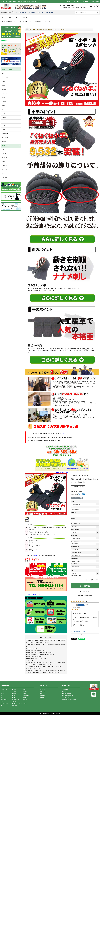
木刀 (3, 121)
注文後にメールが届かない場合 (69, 699)
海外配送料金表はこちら (61, 472)
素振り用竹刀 (5, 117)
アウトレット (4, 169)
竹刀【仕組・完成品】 (21, 12)
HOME (2, 21)
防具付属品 (4, 178)
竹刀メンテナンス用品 (7, 165)
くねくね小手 (49, 12)
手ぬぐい (4, 141)
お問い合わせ (95, 1)
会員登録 (76, 1)
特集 (41, 693)
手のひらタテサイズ (76, 541)
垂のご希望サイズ (75, 564)
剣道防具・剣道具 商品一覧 (12, 21)
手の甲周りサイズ (75, 546)
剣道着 (3, 105)
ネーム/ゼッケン (5, 137)
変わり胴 (4, 89)
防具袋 (3, 129)
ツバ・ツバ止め (5, 133)
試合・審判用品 (5, 161)
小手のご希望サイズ (76, 552)
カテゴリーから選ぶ (6, 17)
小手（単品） (4, 93)
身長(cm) (74, 512)
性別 (72, 501)
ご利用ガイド (85, 1)
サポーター (4, 153)
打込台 (3, 174)
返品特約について (85, 591)
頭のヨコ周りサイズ (76, 529)
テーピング (4, 157)
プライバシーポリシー (67, 697)
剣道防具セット (23, 21)
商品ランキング (43, 689)
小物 (3, 149)
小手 (72, 570)
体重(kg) (73, 518)
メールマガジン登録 (66, 693)
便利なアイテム (6, 145)
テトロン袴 (41, 12)
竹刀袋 (3, 125)
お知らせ (17, 17)
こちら (62, 433)
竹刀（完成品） (5, 77)
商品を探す (42, 695)
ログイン (69, 1)
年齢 (72, 507)
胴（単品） (4, 85)
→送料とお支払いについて (34, 594)
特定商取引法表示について (68, 695)
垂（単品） (4, 97)
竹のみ (3, 113)
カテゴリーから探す (7, 69)
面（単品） (4, 81)
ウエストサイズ (75, 558)
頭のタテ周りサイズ (76, 523)
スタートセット (5, 73)
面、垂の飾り (74, 535)
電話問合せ (42, 691)
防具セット (32, 12)
